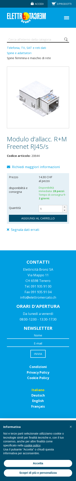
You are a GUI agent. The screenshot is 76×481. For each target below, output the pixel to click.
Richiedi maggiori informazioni (33, 167)
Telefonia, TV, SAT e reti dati (26, 48)
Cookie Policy (38, 378)
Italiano (38, 390)
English (38, 401)
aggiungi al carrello (38, 218)
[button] (64, 207)
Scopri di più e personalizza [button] (38, 472)
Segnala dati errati (23, 229)
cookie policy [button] (32, 445)
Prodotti (64, 4)
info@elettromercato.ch (38, 297)
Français (38, 406)
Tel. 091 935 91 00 (38, 286)
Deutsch (38, 395)
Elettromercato (26, 17)
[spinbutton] (53, 208)
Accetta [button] (38, 463)
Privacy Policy (38, 372)
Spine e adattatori (19, 53)
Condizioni (38, 367)
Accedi (39, 4)
